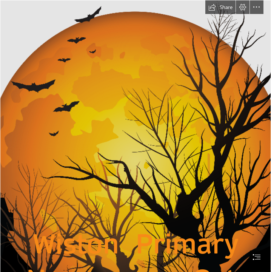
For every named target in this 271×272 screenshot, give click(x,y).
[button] (220, 7)
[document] (135, 136)
